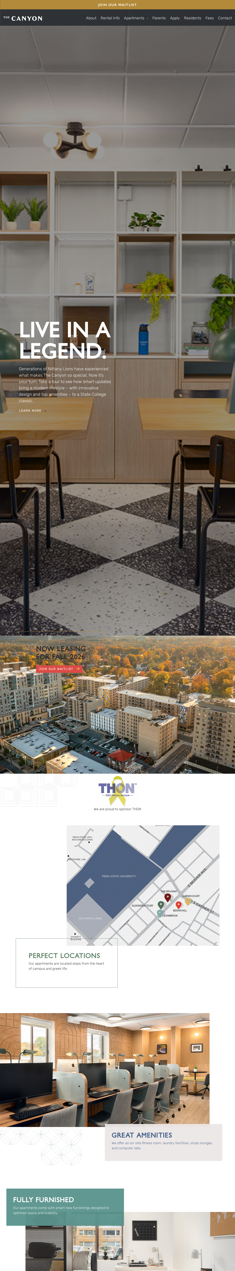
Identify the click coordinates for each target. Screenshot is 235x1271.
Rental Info (110, 18)
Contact (225, 18)
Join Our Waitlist (117, 4)
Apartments (136, 18)
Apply (175, 18)
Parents (159, 18)
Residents (192, 18)
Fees (209, 18)
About (91, 18)
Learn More (32, 411)
